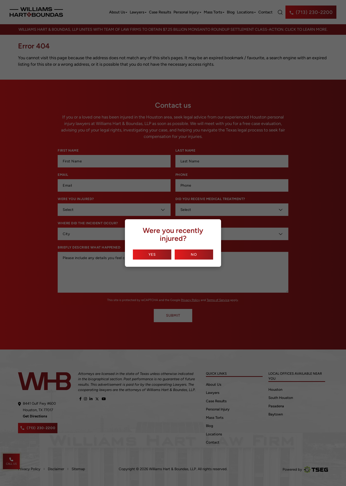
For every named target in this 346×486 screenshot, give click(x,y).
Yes (151, 254)
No (194, 254)
